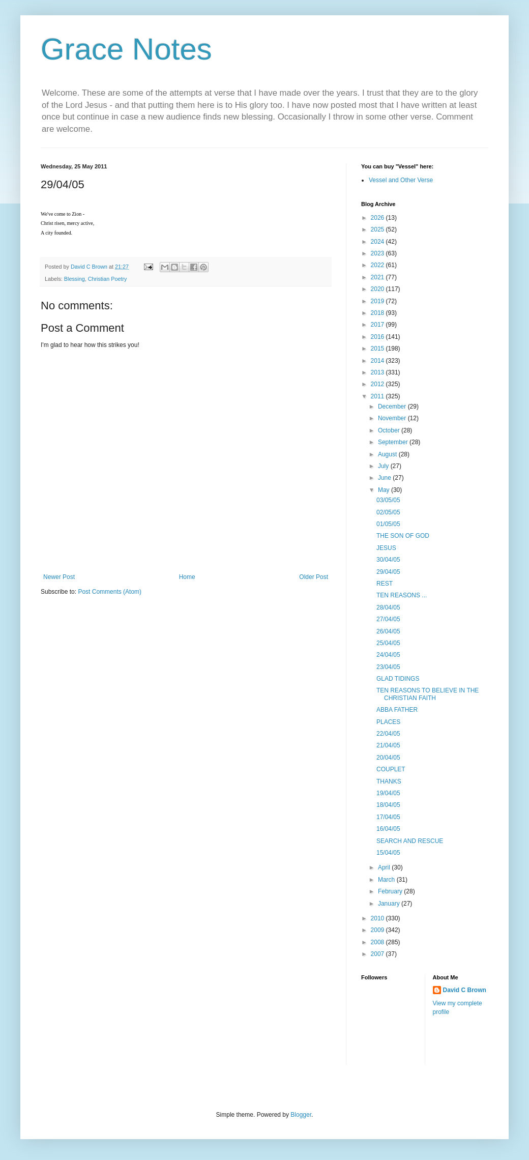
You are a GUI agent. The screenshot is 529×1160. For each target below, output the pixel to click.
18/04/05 (388, 804)
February (391, 891)
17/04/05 (388, 817)
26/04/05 (388, 631)
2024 (378, 241)
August (388, 454)
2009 (378, 930)
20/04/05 (388, 757)
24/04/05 (388, 654)
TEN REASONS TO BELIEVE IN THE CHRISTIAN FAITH (427, 694)
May (384, 490)
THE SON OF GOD (402, 535)
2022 (378, 265)
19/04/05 (388, 793)
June (385, 477)
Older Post (313, 577)
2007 (378, 954)
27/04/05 (388, 619)
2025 (378, 229)
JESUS (386, 548)
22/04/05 (388, 733)
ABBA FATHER (397, 709)
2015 (378, 348)
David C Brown (464, 990)
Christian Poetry (107, 279)
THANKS (388, 781)
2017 (378, 324)
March (387, 879)
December (393, 406)
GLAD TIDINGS (397, 678)
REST (384, 583)
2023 (378, 253)
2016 (378, 336)
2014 (378, 360)
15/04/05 (388, 852)
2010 (378, 918)
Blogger (300, 1114)
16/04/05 (388, 828)
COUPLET (390, 769)
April (385, 867)
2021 (378, 277)
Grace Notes (126, 49)
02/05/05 (388, 512)
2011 (378, 396)
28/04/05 (388, 607)
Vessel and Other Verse (401, 180)
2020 (378, 289)
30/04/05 (388, 559)
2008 (378, 942)
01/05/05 (388, 524)
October (389, 430)
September (393, 442)
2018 (378, 312)
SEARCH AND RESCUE (409, 841)
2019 (378, 301)
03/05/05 (388, 500)
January (389, 903)
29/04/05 (388, 571)
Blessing (74, 279)
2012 (378, 384)
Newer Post (59, 577)
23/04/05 (388, 667)
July (384, 466)
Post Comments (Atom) (109, 591)
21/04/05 (388, 745)
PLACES (388, 722)
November (393, 418)
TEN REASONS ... (401, 595)
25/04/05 (388, 643)
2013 (378, 372)
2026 (378, 217)
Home (187, 577)
